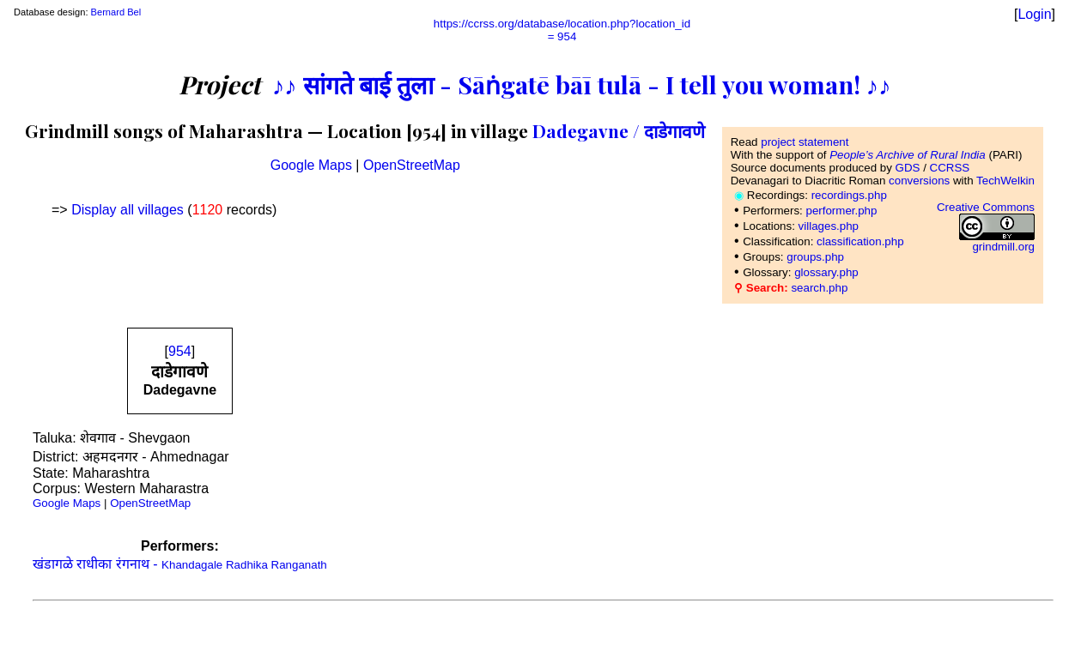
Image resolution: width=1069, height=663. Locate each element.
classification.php (860, 241)
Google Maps (311, 165)
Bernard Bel (116, 12)
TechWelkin (1005, 180)
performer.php (841, 210)
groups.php (815, 256)
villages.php (829, 226)
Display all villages (127, 209)
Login (1034, 14)
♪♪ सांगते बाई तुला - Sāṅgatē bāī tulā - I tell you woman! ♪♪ (581, 84)
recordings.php (849, 195)
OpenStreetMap (411, 165)
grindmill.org (1003, 246)
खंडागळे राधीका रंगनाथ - (180, 564)
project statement (804, 142)
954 (179, 351)
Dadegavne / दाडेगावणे (618, 130)
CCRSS (950, 167)
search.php (819, 287)
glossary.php (826, 272)
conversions (919, 180)
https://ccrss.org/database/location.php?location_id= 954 (562, 30)
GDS (908, 167)
